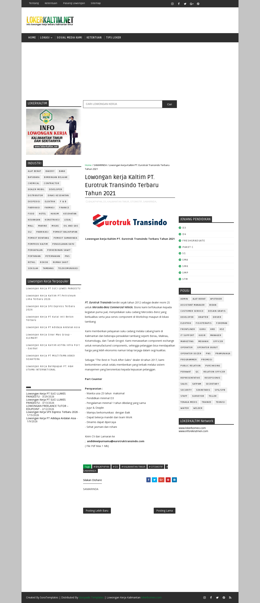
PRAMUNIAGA (223, 353)
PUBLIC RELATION (191, 365)
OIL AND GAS (71, 225)
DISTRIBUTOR (35, 195)
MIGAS (55, 225)
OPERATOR (187, 347)
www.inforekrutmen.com (193, 431)
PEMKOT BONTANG (38, 238)
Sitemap (96, 3)
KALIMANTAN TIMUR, (118, 201)
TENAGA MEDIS (189, 402)
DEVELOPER (55, 189)
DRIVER (217, 317)
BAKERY (50, 171)
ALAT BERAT (34, 171)
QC (197, 371)
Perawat (186, 371)
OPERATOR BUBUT (207, 347)
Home (32, 37)
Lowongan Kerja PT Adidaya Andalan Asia (53, 327)
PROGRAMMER (189, 359)
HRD (212, 329)
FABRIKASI (34, 207)
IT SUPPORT (187, 335)
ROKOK (44, 262)
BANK (62, 171)
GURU (203, 329)
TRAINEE (206, 402)
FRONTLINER (188, 329)
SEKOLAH (33, 268)
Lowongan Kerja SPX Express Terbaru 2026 (52, 412)
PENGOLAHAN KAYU (63, 244)
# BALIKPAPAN (101, 466)
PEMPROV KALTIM (38, 244)
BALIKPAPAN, (96, 201)
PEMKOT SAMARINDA (65, 238)
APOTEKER (216, 299)
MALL (31, 225)
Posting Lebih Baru (97, 510)
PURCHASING (212, 365)
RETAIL (31, 262)
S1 (184, 253)
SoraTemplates (49, 597)
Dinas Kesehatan (58, 195)
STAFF (184, 396)
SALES (184, 384)
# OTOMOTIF (156, 466)
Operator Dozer (191, 353)
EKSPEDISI (34, 201)
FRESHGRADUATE (193, 240)
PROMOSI (206, 359)
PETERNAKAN (52, 256)
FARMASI (50, 207)
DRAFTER (203, 317)
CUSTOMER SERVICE (192, 311)
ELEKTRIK (50, 201)
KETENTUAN (94, 37)
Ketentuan (51, 3)
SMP (185, 272)
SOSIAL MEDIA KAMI (69, 37)
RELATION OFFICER (214, 371)
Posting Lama (164, 510)
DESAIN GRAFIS (217, 311)
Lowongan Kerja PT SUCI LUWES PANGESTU (53, 288)
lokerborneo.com (151, 597)
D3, (105, 201)
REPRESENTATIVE (190, 377)
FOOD (31, 213)
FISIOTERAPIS (204, 323)
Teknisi (220, 402)
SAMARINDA (100, 165)
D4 (184, 234)
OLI (30, 232)
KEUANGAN (34, 219)
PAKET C (188, 247)
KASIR (202, 335)
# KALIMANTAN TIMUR (133, 466)
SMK (185, 266)
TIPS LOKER (113, 37)
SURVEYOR (198, 396)
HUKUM (55, 213)
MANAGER (215, 335)
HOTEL (42, 213)
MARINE (42, 225)
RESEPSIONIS (212, 377)
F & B (63, 201)
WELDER (197, 408)
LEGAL (67, 219)
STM (185, 279)
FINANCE (64, 207)
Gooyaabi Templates (91, 597)
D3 (184, 227)
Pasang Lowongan (74, 3)
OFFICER (218, 341)
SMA (185, 259)
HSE (222, 329)
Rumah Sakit (60, 262)
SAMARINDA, (150, 201)
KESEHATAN (70, 213)
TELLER (213, 396)
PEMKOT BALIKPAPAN (65, 232)
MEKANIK (203, 341)
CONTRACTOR (51, 183)
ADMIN (184, 299)
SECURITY (186, 390)
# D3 (115, 466)
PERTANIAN (34, 256)
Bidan (213, 305)
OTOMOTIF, (136, 201)
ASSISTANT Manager (193, 305)
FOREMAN (221, 323)
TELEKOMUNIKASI (68, 268)
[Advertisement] (130, 71)
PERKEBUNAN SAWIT (58, 250)
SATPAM (196, 384)
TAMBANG (48, 268)
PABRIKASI (42, 232)
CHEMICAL (33, 183)
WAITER (185, 408)
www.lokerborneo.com (192, 428)
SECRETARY (212, 384)
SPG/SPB (220, 390)
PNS (67, 256)
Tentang (34, 3)
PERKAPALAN (35, 250)
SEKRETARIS (203, 390)
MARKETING (187, 341)
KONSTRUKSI (52, 219)
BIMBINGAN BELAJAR (56, 177)
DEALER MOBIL (36, 189)
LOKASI (45, 37)
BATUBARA (34, 177)
